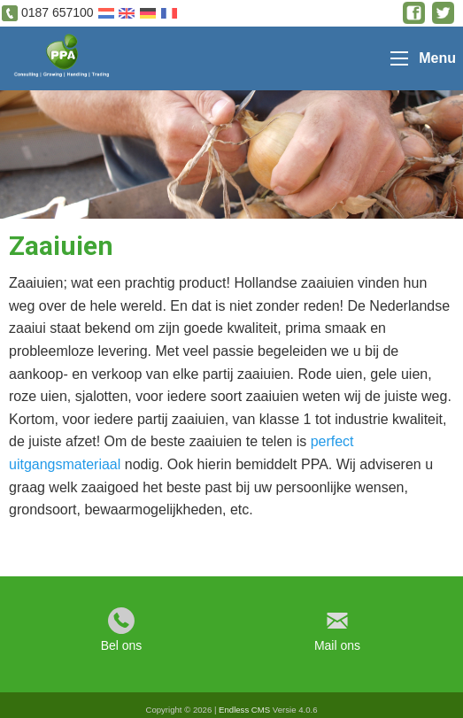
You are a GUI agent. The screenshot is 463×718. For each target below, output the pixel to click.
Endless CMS (244, 709)
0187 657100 (57, 12)
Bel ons (122, 645)
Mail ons (337, 645)
